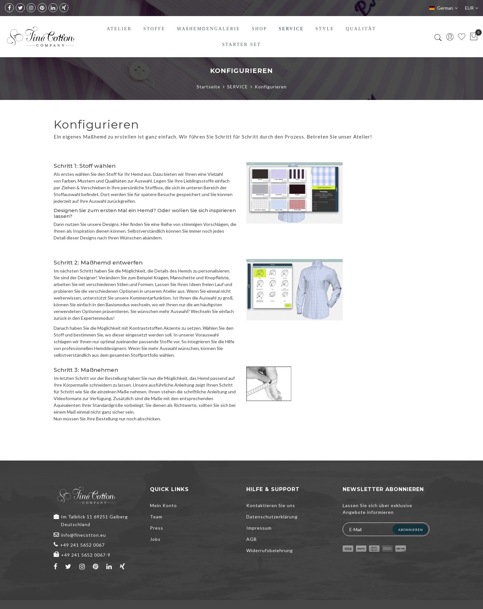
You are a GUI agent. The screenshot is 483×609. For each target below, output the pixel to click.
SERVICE (237, 86)
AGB (251, 539)
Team (156, 516)
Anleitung (184, 385)
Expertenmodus (97, 318)
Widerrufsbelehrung (269, 550)
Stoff (111, 174)
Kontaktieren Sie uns (270, 505)
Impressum (259, 528)
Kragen (161, 277)
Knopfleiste (217, 277)
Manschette (182, 277)
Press (156, 528)
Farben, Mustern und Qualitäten (94, 181)
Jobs (155, 539)
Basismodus (118, 304)
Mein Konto (163, 505)
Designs (110, 224)
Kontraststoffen (145, 328)
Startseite (208, 86)
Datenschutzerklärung (272, 516)
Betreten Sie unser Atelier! (339, 136)
